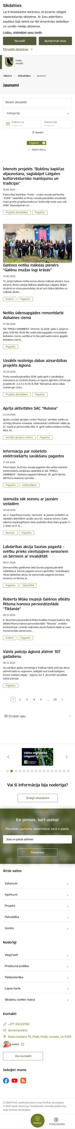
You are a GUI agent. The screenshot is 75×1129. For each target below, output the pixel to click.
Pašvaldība (12, 917)
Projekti (10, 906)
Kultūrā (10, 298)
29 (55, 699)
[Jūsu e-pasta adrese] (37, 839)
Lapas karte (13, 988)
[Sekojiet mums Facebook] (6, 1081)
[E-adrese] (11, 1044)
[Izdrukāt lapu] (37, 716)
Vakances (11, 883)
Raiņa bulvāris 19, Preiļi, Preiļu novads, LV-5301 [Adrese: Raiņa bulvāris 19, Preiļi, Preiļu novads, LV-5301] (40, 1037)
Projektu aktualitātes (17, 212)
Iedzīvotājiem (29, 485)
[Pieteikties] (38, 852)
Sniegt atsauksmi (37, 798)
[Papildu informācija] (22, 1044)
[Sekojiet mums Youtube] (15, 1080)
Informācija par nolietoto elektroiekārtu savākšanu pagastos (33, 453)
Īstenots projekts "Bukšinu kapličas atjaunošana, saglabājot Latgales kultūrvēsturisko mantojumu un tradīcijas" (33, 176)
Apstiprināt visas (55, 41)
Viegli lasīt (11, 955)
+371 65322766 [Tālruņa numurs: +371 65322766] (18, 1024)
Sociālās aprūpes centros (19, 437)
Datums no (18, 122)
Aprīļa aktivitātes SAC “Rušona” (30, 408)
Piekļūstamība (14, 977)
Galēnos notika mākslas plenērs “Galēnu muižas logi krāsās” (31, 267)
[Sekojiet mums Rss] (23, 1080)
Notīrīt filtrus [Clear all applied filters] (39, 149)
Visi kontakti (23, 1056)
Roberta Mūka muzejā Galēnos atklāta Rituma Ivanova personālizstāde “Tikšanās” (36, 604)
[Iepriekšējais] (8, 757)
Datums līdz (50, 122)
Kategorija (13, 113)
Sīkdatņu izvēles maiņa (20, 999)
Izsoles (9, 928)
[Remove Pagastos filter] (43, 143)
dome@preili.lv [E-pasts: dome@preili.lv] (17, 1030)
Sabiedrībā (28, 585)
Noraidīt (19, 41)
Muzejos (10, 532)
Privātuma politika (17, 966)
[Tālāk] (67, 757)
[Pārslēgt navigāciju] (38, 1121)
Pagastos (40, 212)
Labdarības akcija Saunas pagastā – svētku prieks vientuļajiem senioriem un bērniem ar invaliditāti (35, 551)
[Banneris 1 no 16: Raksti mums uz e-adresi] (37, 757)
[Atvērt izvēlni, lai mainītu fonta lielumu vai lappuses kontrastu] (56, 1122)
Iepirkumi (11, 894)
